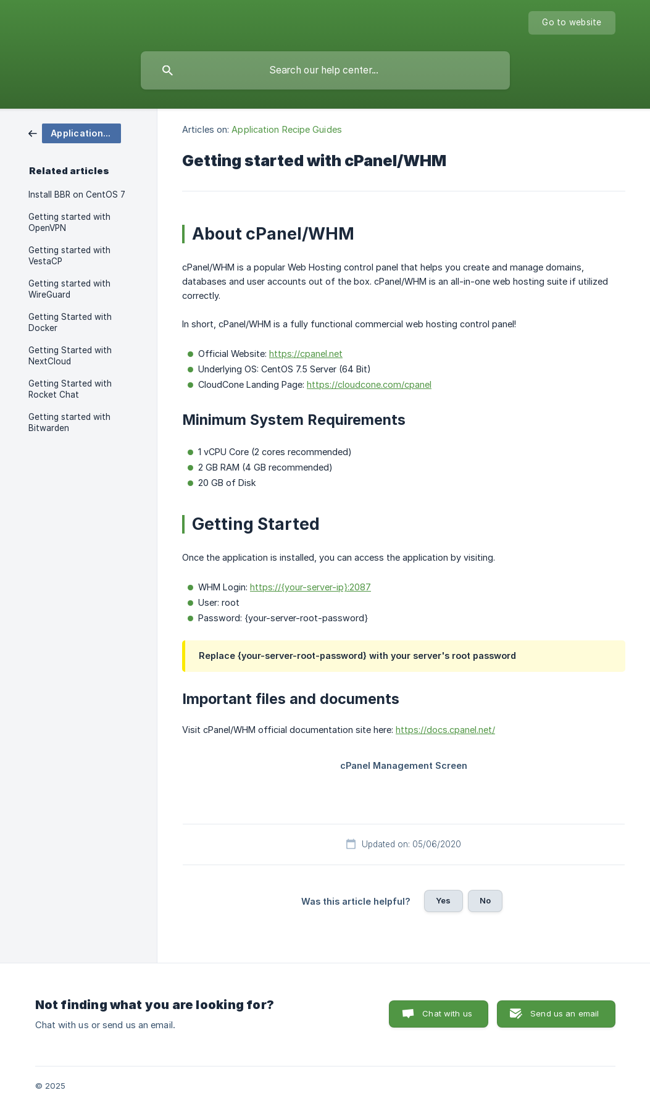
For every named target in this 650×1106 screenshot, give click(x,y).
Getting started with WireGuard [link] (69, 289)
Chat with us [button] (447, 1013)
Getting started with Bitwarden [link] (69, 422)
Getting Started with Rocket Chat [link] (70, 389)
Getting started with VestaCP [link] (69, 255)
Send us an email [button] (564, 1013)
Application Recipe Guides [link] (286, 129)
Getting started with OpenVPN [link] (69, 222)
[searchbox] (325, 70)
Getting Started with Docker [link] (70, 322)
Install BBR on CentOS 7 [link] (76, 194)
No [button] (485, 900)
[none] (571, 23)
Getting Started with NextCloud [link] (70, 355)
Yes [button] (443, 900)
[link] (74, 132)
